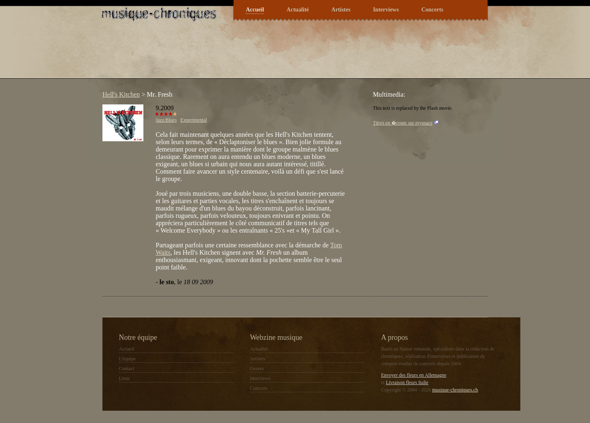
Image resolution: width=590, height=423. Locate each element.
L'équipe (127, 359)
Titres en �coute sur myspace (403, 123)
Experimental (193, 120)
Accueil (255, 10)
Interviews (386, 10)
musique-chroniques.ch (455, 390)
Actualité (297, 10)
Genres (257, 368)
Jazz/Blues (166, 120)
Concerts (432, 10)
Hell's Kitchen (121, 94)
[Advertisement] (247, 54)
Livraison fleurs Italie (407, 382)
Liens (124, 378)
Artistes (341, 10)
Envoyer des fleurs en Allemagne (413, 375)
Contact (126, 368)
